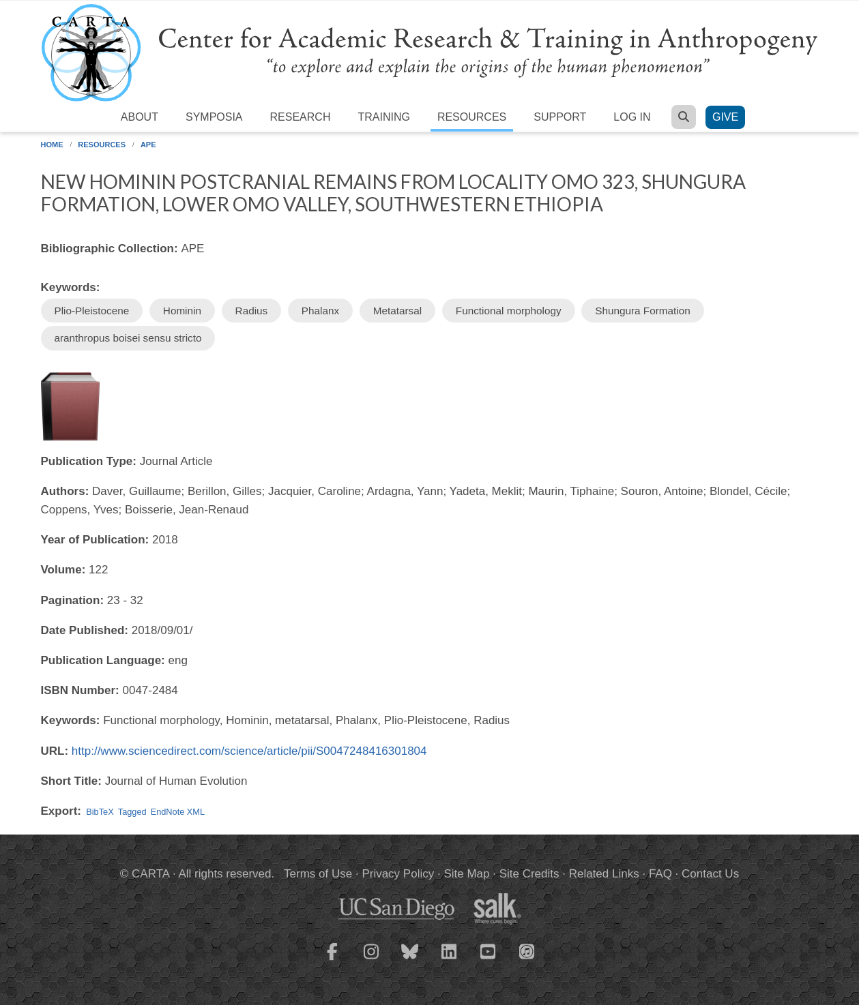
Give (725, 117)
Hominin (182, 310)
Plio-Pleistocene (92, 310)
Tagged (132, 812)
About (139, 117)
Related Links (604, 873)
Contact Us (710, 873)
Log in (631, 117)
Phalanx (320, 310)
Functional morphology (509, 310)
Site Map (466, 873)
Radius (251, 310)
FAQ (660, 873)
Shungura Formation (642, 310)
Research (300, 117)
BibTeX (99, 812)
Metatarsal (397, 310)
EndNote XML (178, 812)
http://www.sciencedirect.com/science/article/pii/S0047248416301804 (249, 751)
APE (148, 144)
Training (383, 117)
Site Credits (529, 873)
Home (52, 144)
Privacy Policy (398, 873)
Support (560, 117)
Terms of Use (318, 873)
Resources (471, 117)
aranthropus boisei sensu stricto (128, 338)
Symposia (214, 117)
